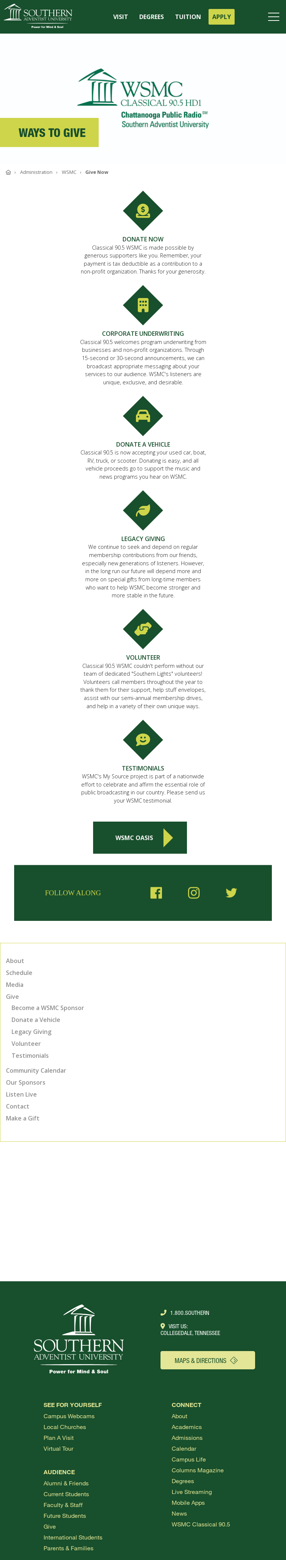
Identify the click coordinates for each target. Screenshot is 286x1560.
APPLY (221, 17)
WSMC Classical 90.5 (201, 1524)
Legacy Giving (31, 1032)
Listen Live (21, 1094)
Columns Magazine (198, 1469)
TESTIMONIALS (143, 768)
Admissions (187, 1437)
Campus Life (189, 1459)
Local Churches (65, 1426)
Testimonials (30, 1055)
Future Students (65, 1515)
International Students (73, 1537)
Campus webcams (69, 1415)
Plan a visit (59, 1437)
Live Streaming (192, 1491)
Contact (17, 1106)
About (15, 961)
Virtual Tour (58, 1448)
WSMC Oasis (144, 841)
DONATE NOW (143, 239)
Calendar (184, 1448)
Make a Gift (22, 1118)
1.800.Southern (185, 1312)
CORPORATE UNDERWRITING (143, 333)
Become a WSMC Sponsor (48, 1008)
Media (14, 985)
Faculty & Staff (63, 1504)
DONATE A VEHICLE (143, 444)
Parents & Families (68, 1547)
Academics (187, 1426)
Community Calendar (36, 1070)
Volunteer (26, 1044)
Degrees (183, 1480)
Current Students (66, 1493)
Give (12, 996)
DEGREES (151, 17)
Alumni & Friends (66, 1482)
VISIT (120, 17)
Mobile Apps (188, 1502)
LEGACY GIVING (143, 539)
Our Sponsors (25, 1082)
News (179, 1513)
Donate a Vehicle (36, 1020)
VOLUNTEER (143, 657)
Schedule (19, 973)
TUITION (188, 17)
